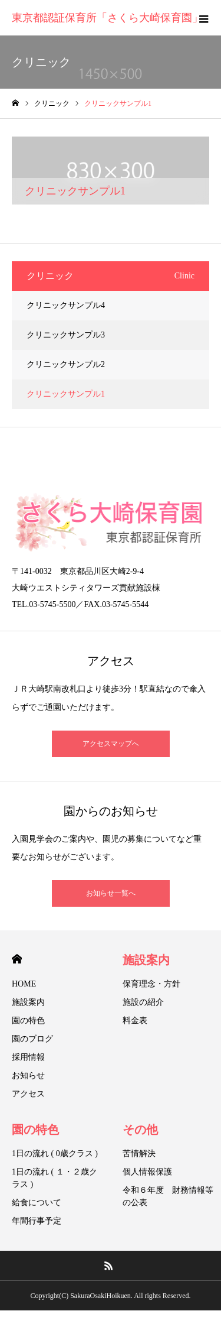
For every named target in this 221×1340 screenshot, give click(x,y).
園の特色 (28, 1020)
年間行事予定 (36, 1220)
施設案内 (28, 1002)
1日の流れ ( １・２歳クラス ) (54, 1178)
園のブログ (32, 1038)
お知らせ (28, 1075)
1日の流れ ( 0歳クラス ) (55, 1153)
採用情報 (28, 1057)
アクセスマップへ (111, 743)
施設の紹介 (143, 1002)
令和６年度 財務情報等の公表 (168, 1196)
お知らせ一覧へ (111, 893)
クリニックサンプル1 (66, 394)
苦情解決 (139, 1153)
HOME (17, 959)
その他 (140, 1129)
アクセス (28, 1093)
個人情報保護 (147, 1171)
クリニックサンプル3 (66, 334)
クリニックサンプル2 (66, 364)
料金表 (135, 1020)
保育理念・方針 (151, 983)
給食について (36, 1202)
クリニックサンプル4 (66, 305)
